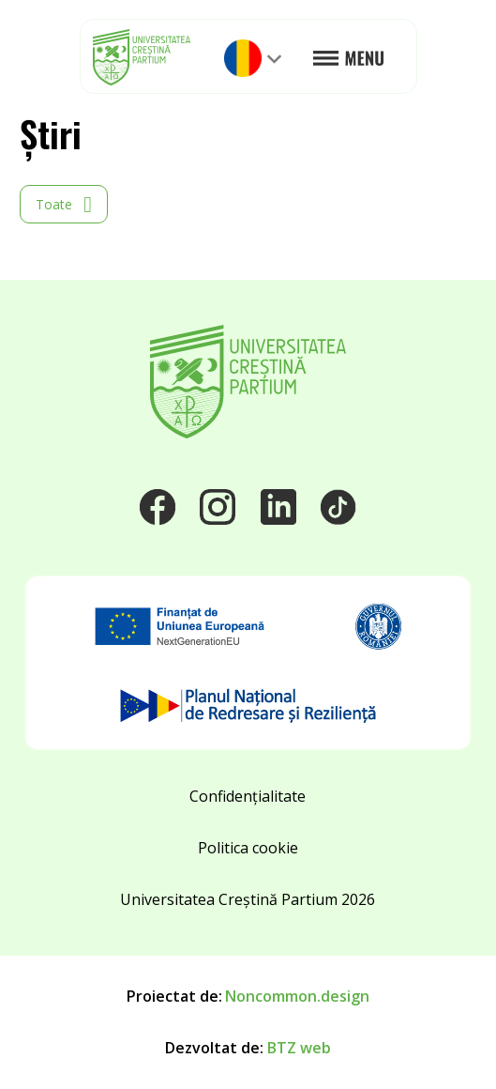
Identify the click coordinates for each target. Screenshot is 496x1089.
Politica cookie (248, 847)
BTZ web (299, 1047)
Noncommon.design (297, 996)
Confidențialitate (247, 796)
